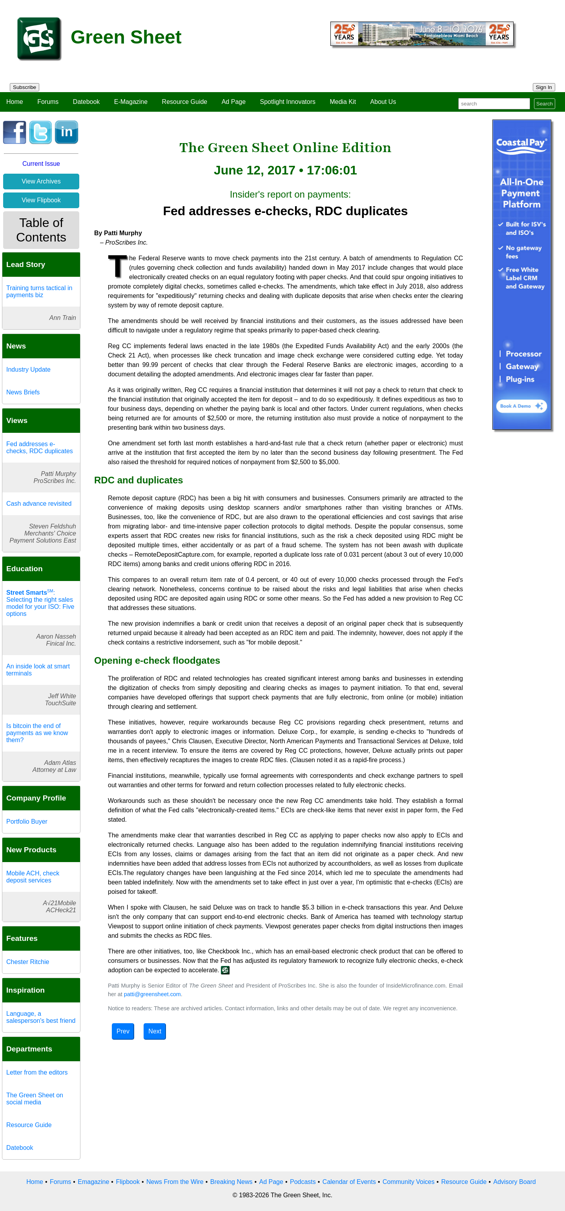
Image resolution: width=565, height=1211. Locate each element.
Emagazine (93, 1181)
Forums (47, 101)
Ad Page (234, 101)
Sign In (544, 87)
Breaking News (231, 1181)
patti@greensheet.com (152, 994)
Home (14, 101)
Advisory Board (514, 1181)
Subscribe (24, 87)
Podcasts (303, 1181)
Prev (123, 1031)
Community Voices (409, 1181)
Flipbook (127, 1181)
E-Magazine (131, 101)
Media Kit (343, 101)
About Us (383, 101)
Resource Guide (185, 101)
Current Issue (41, 163)
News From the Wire (175, 1181)
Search (544, 104)
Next (154, 1031)
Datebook (86, 101)
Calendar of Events (349, 1181)
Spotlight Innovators (287, 101)
